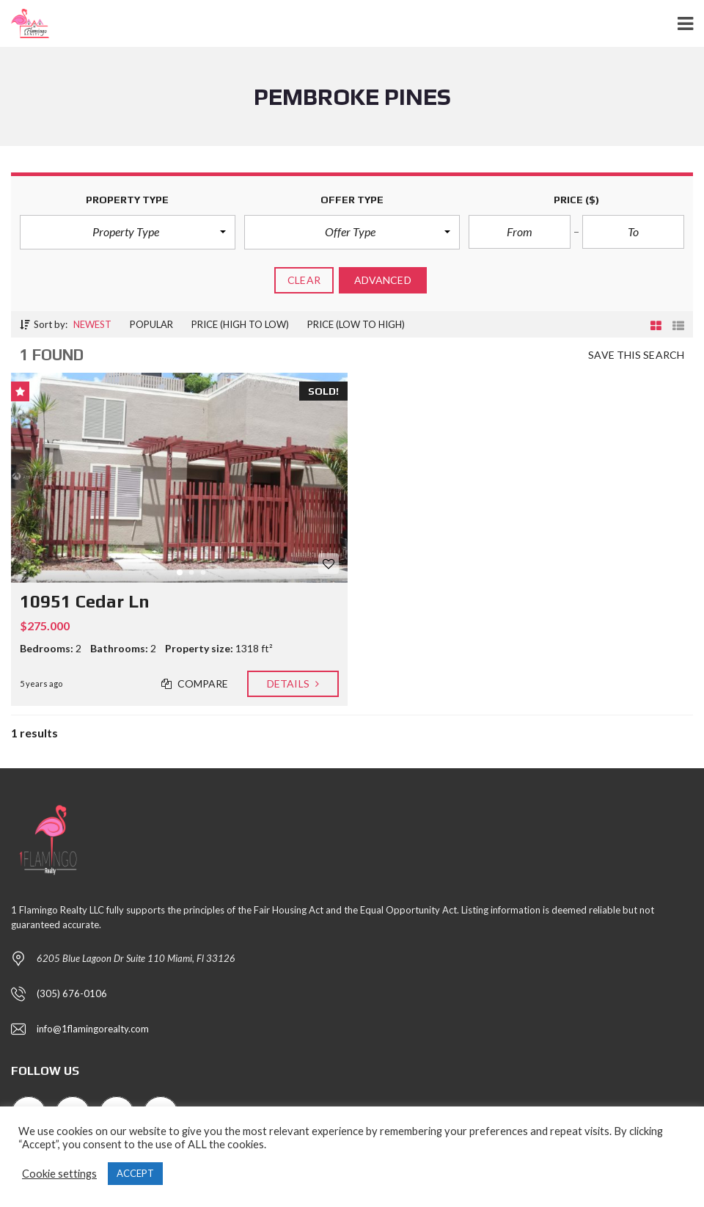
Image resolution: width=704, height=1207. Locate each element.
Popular (151, 324)
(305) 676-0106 (72, 993)
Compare (195, 684)
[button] (127, 232)
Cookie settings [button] (59, 1173)
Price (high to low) (240, 324)
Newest (92, 324)
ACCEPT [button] (135, 1173)
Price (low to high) (356, 324)
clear (304, 280)
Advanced (383, 280)
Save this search (636, 355)
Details (293, 684)
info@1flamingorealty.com (93, 1029)
